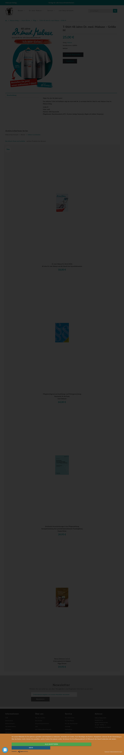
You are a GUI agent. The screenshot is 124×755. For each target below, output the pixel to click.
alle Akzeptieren (50, 748)
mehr (105, 748)
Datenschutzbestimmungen (116, 751)
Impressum (107, 751)
